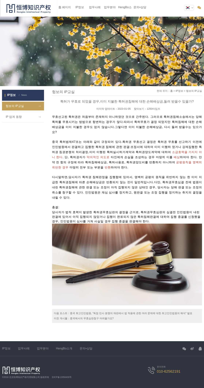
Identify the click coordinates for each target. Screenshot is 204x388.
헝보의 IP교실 (23, 106)
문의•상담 (140, 7)
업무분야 (110, 7)
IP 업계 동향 (23, 116)
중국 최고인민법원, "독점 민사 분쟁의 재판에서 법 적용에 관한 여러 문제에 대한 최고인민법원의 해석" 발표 (131, 313)
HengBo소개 (64, 348)
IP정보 (79, 7)
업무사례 (95, 7)
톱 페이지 (64, 7)
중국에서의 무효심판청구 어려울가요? (92, 318)
